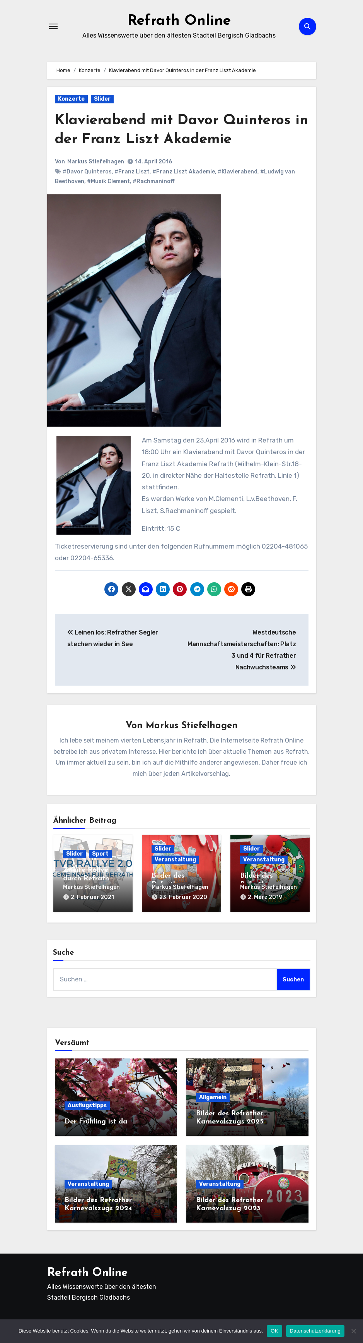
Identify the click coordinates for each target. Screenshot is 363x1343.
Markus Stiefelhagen (96, 161)
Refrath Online (179, 21)
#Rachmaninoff (153, 181)
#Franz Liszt (132, 171)
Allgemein (213, 1096)
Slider (102, 99)
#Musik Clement (108, 181)
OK (274, 1331)
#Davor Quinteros (87, 171)
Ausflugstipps (87, 1104)
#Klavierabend (237, 171)
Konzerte (71, 99)
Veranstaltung (175, 860)
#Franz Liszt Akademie (183, 171)
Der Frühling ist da (96, 1121)
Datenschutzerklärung (315, 1331)
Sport (100, 854)
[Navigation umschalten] (53, 26)
